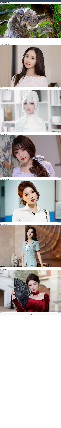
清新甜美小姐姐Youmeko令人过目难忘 (5, 89)
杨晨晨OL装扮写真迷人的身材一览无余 (5, 179)
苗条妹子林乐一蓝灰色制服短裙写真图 (5, 224)
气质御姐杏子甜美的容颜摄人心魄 (4, 44)
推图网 (31, 314)
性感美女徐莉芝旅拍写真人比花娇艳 (4, 134)
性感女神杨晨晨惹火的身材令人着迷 (4, 269)
